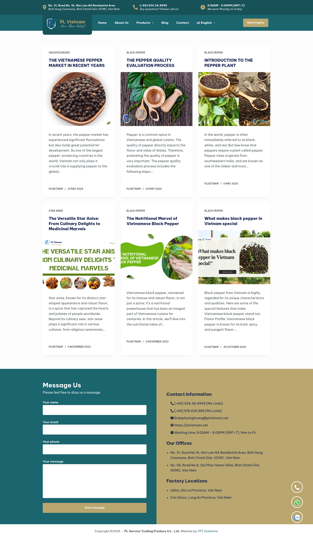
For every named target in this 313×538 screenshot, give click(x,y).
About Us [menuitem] (121, 23)
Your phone (95, 445)
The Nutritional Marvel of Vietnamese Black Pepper (153, 221)
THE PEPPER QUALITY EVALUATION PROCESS (150, 63)
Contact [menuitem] (182, 23)
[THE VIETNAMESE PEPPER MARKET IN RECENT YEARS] (79, 99)
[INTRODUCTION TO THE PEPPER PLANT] (234, 99)
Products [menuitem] (146, 23)
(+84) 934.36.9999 (153, 5)
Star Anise (56, 210)
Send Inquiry (255, 22)
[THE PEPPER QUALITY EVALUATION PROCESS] (156, 99)
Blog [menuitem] (164, 23)
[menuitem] (206, 23)
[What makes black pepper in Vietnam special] (234, 257)
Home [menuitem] (102, 23)
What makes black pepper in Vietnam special (233, 221)
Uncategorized (59, 52)
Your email (95, 426)
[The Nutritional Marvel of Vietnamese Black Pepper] (156, 257)
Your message (95, 479)
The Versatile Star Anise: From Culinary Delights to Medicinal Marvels (74, 223)
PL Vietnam (72, 22)
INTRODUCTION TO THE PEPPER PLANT (228, 63)
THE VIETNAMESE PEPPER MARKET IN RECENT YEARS (77, 63)
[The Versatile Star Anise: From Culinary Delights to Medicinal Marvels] (79, 262)
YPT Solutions (208, 531)
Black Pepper (136, 52)
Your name (95, 406)
